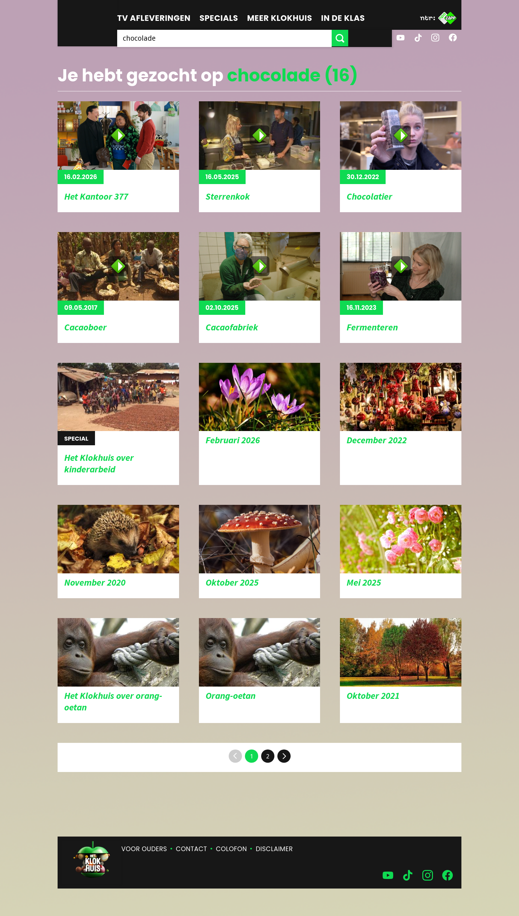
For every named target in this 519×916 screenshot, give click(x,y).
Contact (191, 848)
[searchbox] (246, 38)
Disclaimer (274, 848)
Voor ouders (144, 848)
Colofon (231, 848)
